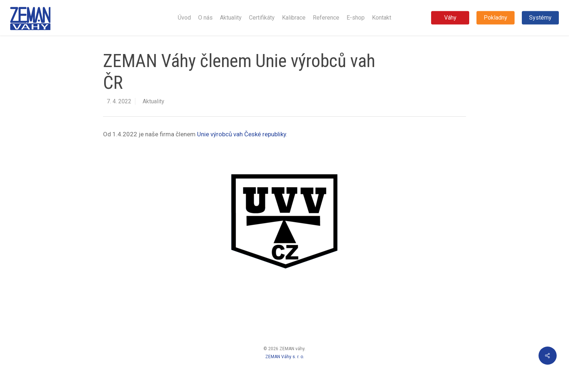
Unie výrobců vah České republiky (241, 134)
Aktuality (153, 101)
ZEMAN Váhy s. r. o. (284, 356)
